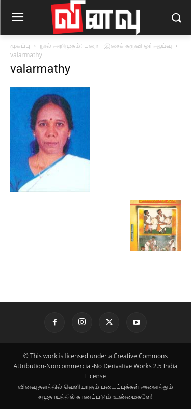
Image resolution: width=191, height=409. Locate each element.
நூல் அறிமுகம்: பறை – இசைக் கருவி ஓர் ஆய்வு (106, 45)
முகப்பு (20, 45)
